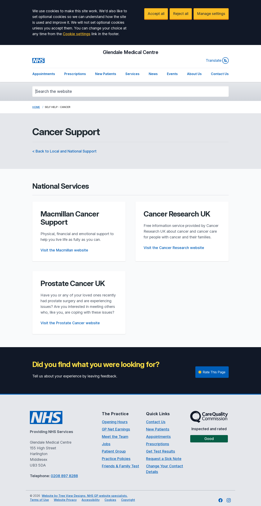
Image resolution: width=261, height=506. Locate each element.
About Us (194, 74)
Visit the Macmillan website (64, 250)
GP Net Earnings (116, 429)
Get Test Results (160, 451)
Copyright (128, 500)
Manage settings (211, 13)
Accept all (156, 13)
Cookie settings (76, 34)
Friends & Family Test (120, 466)
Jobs (106, 444)
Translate (217, 60)
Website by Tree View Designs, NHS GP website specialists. (85, 495)
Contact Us (220, 74)
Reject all (180, 13)
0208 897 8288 (64, 476)
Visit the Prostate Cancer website (70, 323)
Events (172, 74)
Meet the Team (115, 436)
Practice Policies (116, 459)
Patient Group (114, 451)
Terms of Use (39, 500)
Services (132, 74)
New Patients (105, 74)
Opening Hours (115, 422)
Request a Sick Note (163, 459)
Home (36, 107)
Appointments (43, 74)
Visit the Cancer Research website (174, 248)
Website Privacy (65, 500)
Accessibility (91, 500)
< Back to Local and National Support (64, 151)
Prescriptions (75, 74)
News (153, 74)
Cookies (110, 500)
